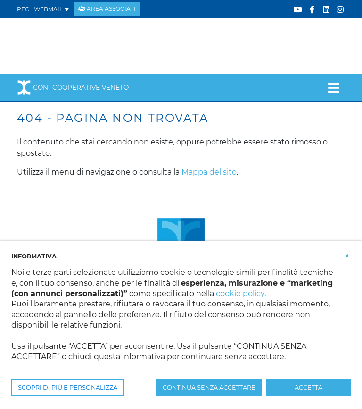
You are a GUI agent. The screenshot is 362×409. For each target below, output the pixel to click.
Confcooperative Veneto (73, 87)
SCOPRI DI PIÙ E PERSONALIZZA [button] (67, 387)
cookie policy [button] (240, 293)
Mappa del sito (209, 172)
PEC (23, 9)
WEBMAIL (51, 9)
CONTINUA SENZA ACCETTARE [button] (209, 387)
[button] (347, 255)
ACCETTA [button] (308, 387)
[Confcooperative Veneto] (93, 45)
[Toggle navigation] (333, 87)
